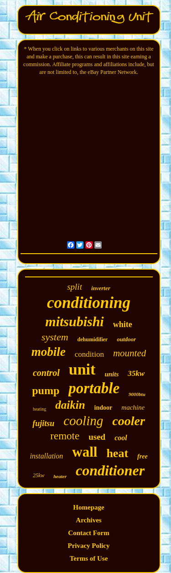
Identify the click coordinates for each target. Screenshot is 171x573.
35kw (136, 373)
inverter (100, 288)
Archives (88, 520)
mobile (48, 352)
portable (93, 388)
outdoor (126, 339)
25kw (38, 475)
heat (117, 453)
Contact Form (88, 533)
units (111, 374)
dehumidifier (93, 339)
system (54, 337)
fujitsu (43, 423)
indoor (103, 407)
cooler (128, 421)
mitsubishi (74, 321)
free (142, 456)
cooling (83, 420)
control (46, 373)
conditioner (110, 470)
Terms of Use (89, 558)
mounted (129, 353)
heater (60, 476)
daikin (70, 405)
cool (120, 438)
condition (89, 354)
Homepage (88, 507)
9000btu (137, 394)
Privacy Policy (88, 545)
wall (84, 452)
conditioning (88, 303)
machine (133, 407)
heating (39, 409)
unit (82, 369)
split (74, 287)
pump (45, 390)
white (122, 324)
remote (64, 436)
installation (46, 456)
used (96, 437)
